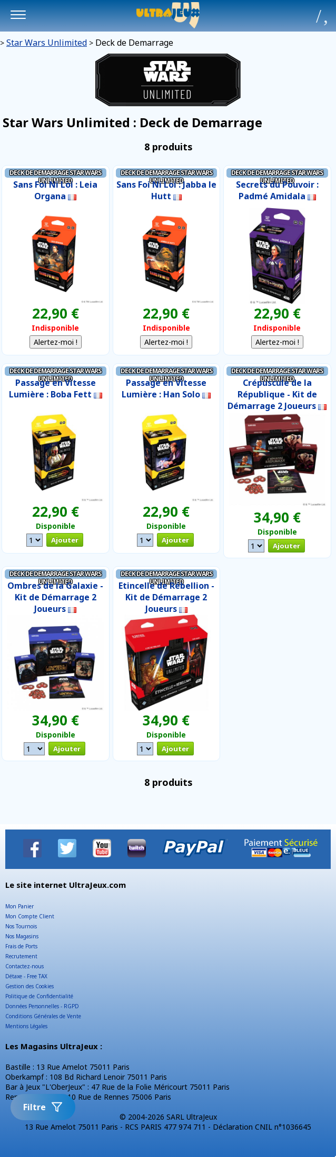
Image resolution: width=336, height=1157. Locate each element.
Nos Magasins (21, 936)
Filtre (43, 1107)
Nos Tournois (21, 926)
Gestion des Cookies (29, 986)
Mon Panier (19, 906)
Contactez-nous (24, 966)
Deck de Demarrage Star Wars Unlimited (55, 176)
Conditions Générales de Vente (43, 1016)
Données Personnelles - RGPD (42, 1006)
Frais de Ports (21, 946)
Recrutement (21, 956)
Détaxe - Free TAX (26, 976)
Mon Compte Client (29, 916)
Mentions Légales (26, 1026)
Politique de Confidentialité (39, 996)
